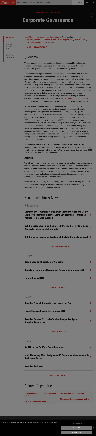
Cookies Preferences (77, 423)
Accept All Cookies (76, 432)
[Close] (93, 428)
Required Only (76, 428)
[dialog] (48, 428)
